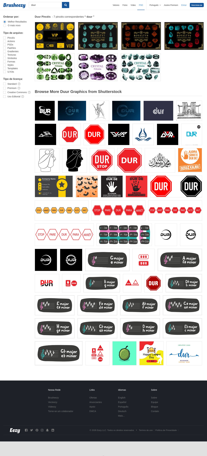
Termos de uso (146, 430)
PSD (141, 5)
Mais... (121, 415)
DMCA (92, 411)
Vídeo (133, 5)
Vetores (116, 5)
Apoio (92, 406)
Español (122, 402)
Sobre (154, 397)
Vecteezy (52, 402)
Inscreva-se (196, 5)
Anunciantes (95, 402)
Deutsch (122, 411)
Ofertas (93, 397)
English (121, 397)
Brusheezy (53, 397)
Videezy (52, 406)
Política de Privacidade (166, 430)
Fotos (125, 5)
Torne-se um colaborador (60, 411)
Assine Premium (171, 5)
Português (123, 406)
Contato (155, 411)
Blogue (154, 406)
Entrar (184, 5)
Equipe (154, 402)
